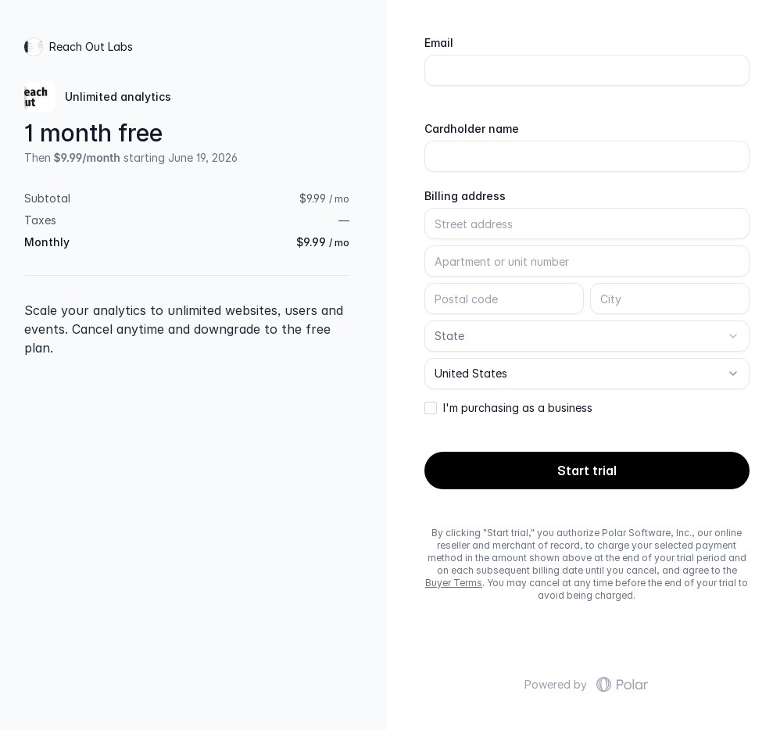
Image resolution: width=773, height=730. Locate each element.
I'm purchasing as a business (517, 408)
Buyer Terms (453, 583)
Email (438, 43)
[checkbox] (430, 408)
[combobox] (587, 336)
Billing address (465, 196)
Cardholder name (471, 128)
